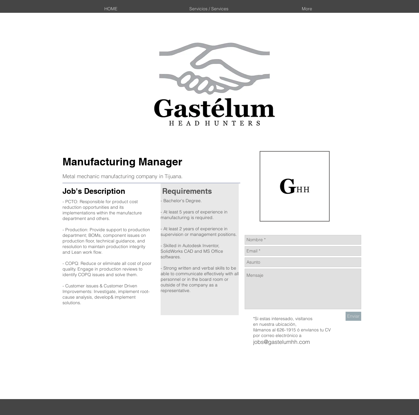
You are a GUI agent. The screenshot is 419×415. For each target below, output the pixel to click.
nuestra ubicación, (278, 324)
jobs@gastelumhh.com (281, 341)
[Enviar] (353, 316)
